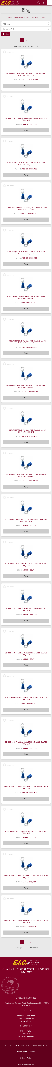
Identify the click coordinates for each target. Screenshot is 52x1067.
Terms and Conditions (26, 1051)
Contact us (26, 1033)
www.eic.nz (26, 1020)
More (26, 86)
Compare (8, 52)
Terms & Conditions (26, 1036)
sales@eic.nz (29, 1017)
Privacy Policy (26, 1030)
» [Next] (30, 40)
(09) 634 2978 (29, 1015)
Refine (6, 34)
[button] (26, 23)
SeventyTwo (29, 1064)
